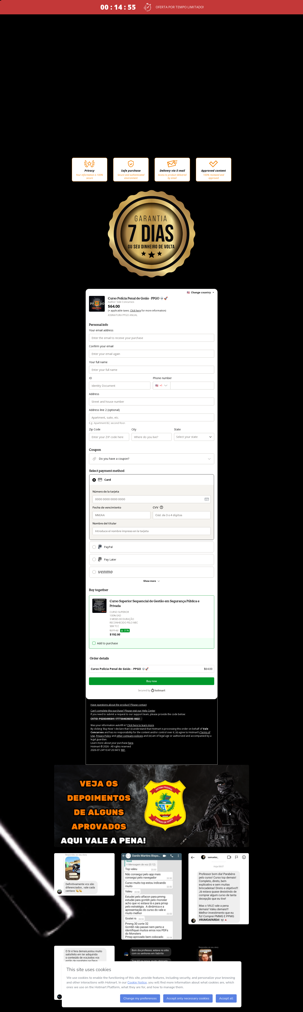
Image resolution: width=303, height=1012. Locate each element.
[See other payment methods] (151, 581)
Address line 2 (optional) (104, 410)
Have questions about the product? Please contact (119, 704)
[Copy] (116, 718)
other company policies (130, 736)
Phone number (162, 378)
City (134, 429)
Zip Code (94, 429)
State (177, 429)
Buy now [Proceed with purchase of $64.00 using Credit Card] (151, 681)
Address (94, 394)
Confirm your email (101, 346)
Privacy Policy (103, 736)
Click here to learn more (140, 725)
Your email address (101, 330)
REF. (123, 750)
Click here (135, 310)
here (130, 743)
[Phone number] (192, 386)
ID (90, 378)
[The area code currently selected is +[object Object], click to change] (161, 386)
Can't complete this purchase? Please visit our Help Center (123, 710)
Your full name (98, 362)
